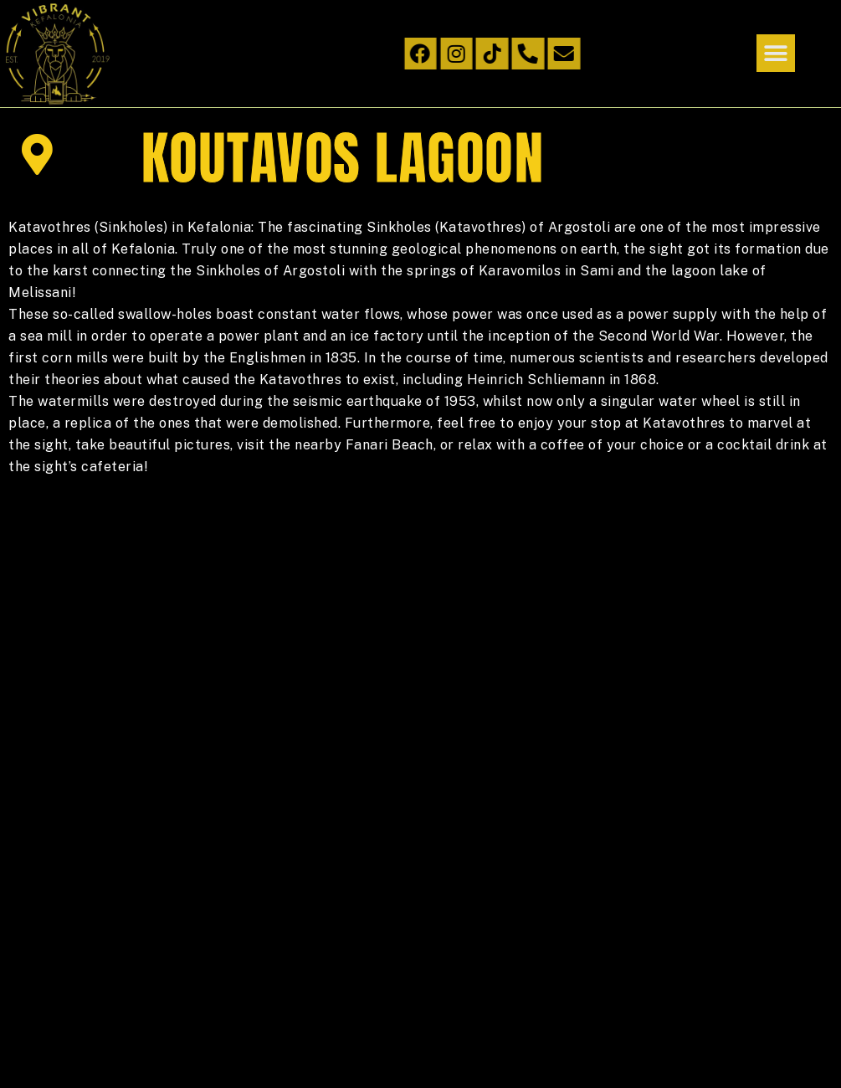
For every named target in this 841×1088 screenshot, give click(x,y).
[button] (775, 53)
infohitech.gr (143, 1030)
